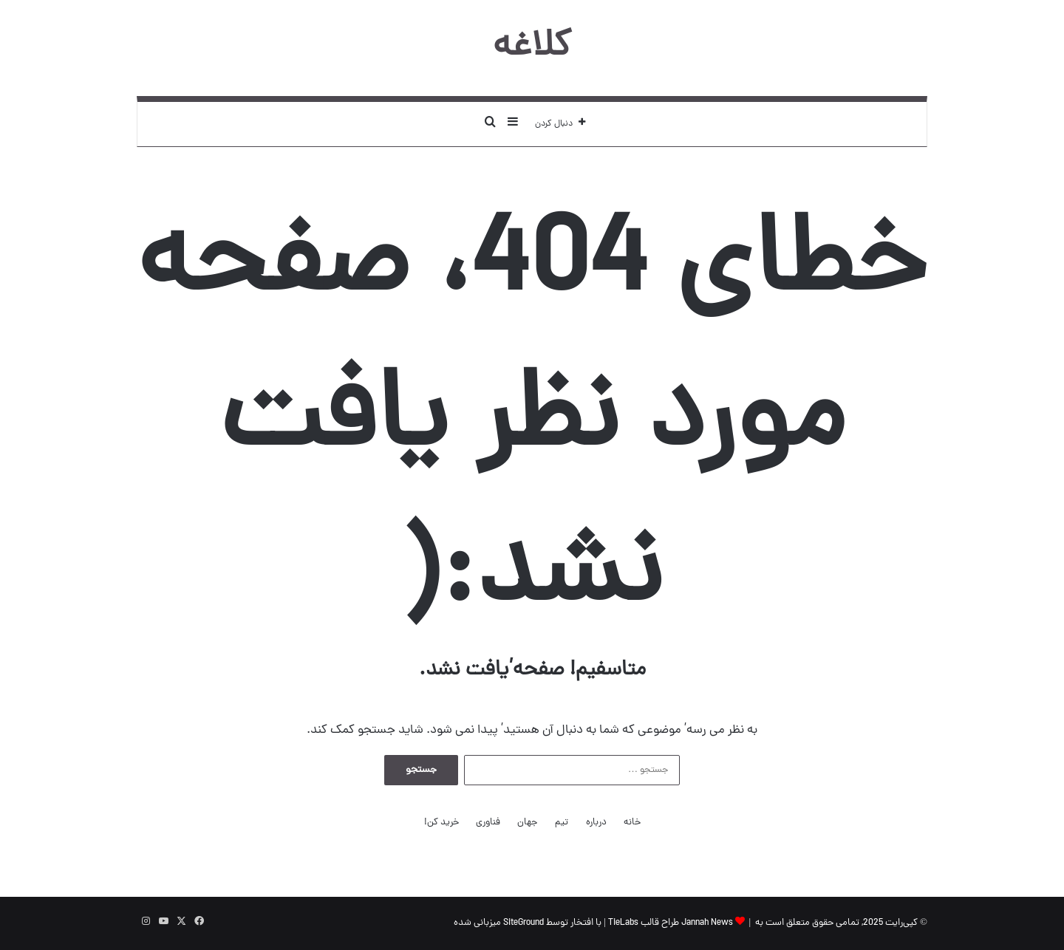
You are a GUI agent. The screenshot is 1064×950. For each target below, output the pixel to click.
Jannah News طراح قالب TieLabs (670, 923)
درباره (596, 823)
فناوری (488, 823)
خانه (632, 823)
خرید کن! (441, 823)
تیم (561, 823)
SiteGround (523, 923)
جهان (527, 823)
